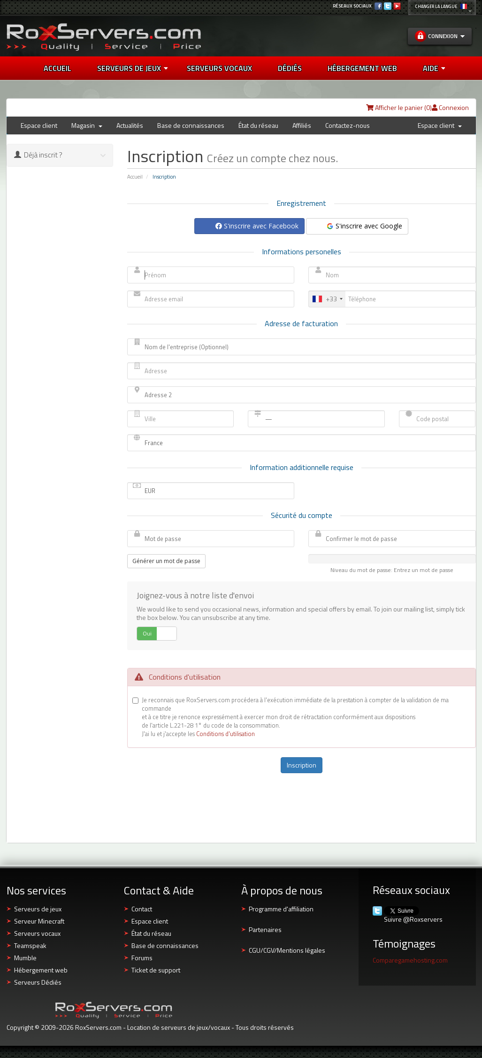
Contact (141, 909)
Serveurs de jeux (132, 68)
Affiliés (301, 125)
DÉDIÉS (290, 68)
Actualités (129, 125)
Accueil (57, 68)
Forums (142, 958)
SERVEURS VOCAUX (219, 68)
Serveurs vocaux (37, 933)
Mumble (25, 958)
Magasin (86, 125)
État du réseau (258, 125)
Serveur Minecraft (39, 921)
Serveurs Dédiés (37, 982)
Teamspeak (30, 945)
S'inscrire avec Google (364, 225)
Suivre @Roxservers (413, 919)
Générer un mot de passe (166, 561)
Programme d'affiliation (281, 909)
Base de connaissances (190, 125)
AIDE (434, 68)
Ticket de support (155, 970)
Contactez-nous (347, 125)
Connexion (450, 107)
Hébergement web (41, 970)
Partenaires (265, 929)
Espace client (39, 125)
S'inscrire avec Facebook (256, 225)
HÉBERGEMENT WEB (362, 68)
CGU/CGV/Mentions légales (287, 950)
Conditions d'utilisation (225, 733)
